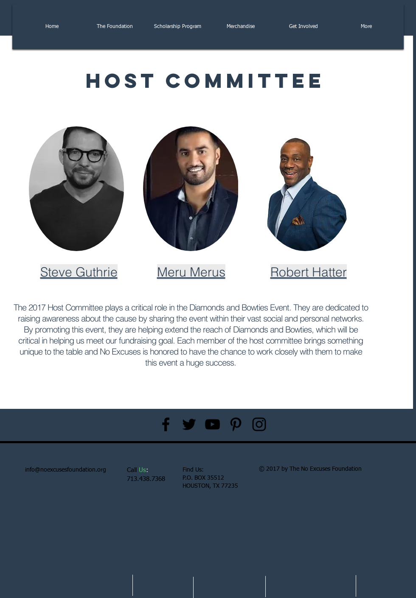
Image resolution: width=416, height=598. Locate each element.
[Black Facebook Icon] (166, 424)
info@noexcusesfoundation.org (65, 470)
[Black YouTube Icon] (212, 424)
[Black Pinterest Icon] (236, 424)
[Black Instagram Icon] (259, 424)
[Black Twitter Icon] (189, 424)
